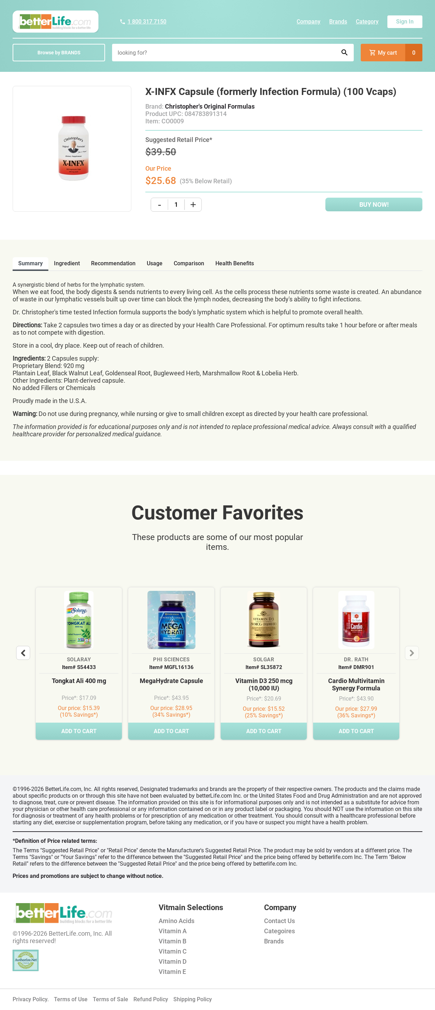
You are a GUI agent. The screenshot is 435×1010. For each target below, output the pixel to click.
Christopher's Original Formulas (210, 106)
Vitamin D (173, 961)
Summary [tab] (30, 263)
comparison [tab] (189, 263)
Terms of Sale (110, 999)
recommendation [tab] (113, 263)
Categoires (279, 931)
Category (367, 21)
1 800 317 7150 (142, 21)
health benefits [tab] (234, 263)
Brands (338, 21)
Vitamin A (173, 931)
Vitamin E (172, 971)
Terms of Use (71, 999)
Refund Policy (150, 999)
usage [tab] (155, 263)
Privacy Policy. (31, 999)
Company (308, 21)
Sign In (405, 21)
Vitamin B (172, 941)
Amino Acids (176, 920)
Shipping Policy (192, 999)
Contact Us (279, 920)
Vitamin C (173, 951)
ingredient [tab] (67, 263)
